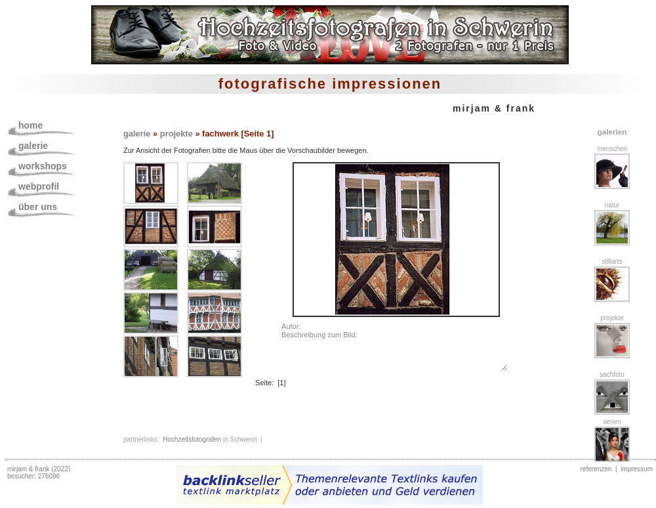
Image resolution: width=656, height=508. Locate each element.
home (30, 125)
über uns (37, 206)
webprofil (38, 186)
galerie (33, 145)
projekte (176, 133)
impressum (637, 469)
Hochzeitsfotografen (192, 439)
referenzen (596, 469)
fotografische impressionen (330, 83)
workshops (42, 166)
